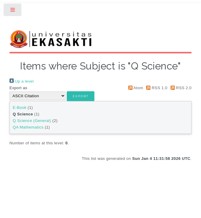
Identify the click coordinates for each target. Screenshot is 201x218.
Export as (18, 88)
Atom (134, 88)
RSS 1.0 (155, 88)
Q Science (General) (32, 120)
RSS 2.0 (180, 88)
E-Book (20, 107)
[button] (80, 96)
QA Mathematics (28, 127)
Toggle (13, 11)
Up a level (22, 81)
